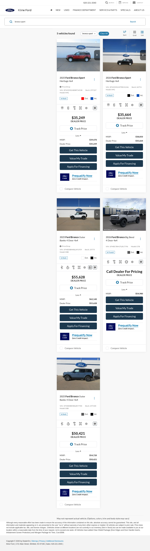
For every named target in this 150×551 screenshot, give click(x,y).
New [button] (58, 10)
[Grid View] (134, 34)
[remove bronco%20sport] (88, 33)
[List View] (142, 34)
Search (133, 21)
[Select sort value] (126, 33)
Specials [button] (125, 10)
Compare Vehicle (73, 188)
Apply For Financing (78, 166)
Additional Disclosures (54, 541)
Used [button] (66, 10)
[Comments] (90, 267)
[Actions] (94, 79)
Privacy (42, 541)
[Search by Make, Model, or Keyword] (70, 21)
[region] (78, 141)
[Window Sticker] (95, 108)
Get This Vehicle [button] (78, 150)
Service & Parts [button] (108, 10)
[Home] (51, 10)
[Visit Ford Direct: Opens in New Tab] (64, 544)
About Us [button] (139, 10)
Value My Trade (78, 158)
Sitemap (34, 541)
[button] (97, 55)
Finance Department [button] (84, 10)
